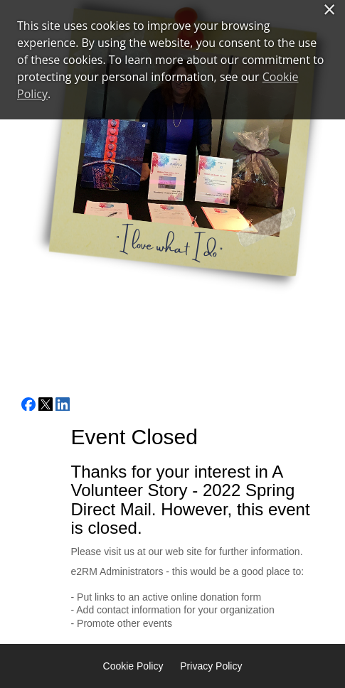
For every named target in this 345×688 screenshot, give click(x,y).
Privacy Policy (211, 666)
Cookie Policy (133, 666)
